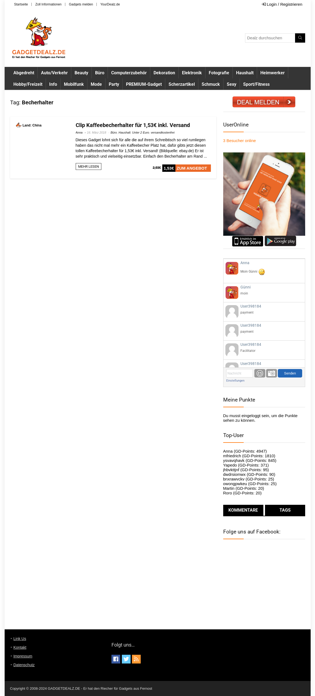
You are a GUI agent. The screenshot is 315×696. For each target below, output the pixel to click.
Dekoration (164, 72)
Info (53, 84)
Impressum (22, 656)
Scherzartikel (182, 84)
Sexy (231, 84)
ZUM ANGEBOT (192, 168)
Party (114, 84)
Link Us (19, 638)
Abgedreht (23, 72)
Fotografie (219, 72)
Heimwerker (272, 72)
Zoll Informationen (48, 4)
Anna (79, 132)
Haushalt (245, 72)
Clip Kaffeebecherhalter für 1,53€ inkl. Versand (133, 125)
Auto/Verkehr (54, 72)
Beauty (81, 72)
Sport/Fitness (256, 84)
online (239, 140)
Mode (96, 84)
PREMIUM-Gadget (144, 84)
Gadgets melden (81, 4)
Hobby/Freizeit (27, 84)
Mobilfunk (74, 84)
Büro (99, 72)
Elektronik (192, 72)
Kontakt (19, 647)
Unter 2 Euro (140, 132)
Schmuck (211, 84)
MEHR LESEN (88, 166)
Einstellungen (235, 380)
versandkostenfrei (163, 132)
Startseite (21, 4)
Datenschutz (24, 665)
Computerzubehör (129, 72)
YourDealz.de (110, 4)
